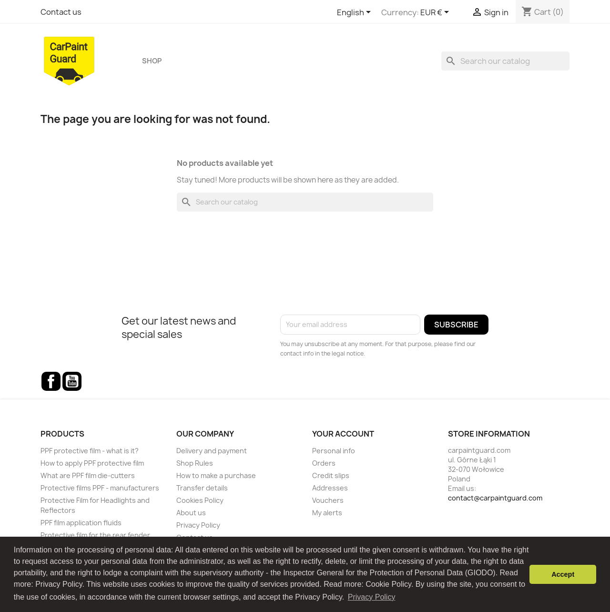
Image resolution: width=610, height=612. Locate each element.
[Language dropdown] (355, 13)
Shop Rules (194, 463)
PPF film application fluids (81, 522)
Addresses (330, 487)
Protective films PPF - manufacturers (100, 487)
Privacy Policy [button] (372, 597)
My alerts (327, 512)
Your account (343, 433)
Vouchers (328, 500)
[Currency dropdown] (436, 13)
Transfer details (202, 487)
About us (191, 512)
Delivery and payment (211, 450)
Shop (152, 61)
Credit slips (330, 475)
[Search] (505, 61)
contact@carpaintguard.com (495, 497)
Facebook (51, 381)
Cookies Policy (200, 500)
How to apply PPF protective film (92, 463)
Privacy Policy (198, 525)
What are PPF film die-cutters (88, 475)
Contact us (61, 12)
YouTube (71, 381)
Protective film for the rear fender (95, 535)
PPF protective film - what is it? (90, 450)
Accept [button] (562, 574)
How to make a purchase (216, 475)
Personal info (333, 450)
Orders (324, 463)
